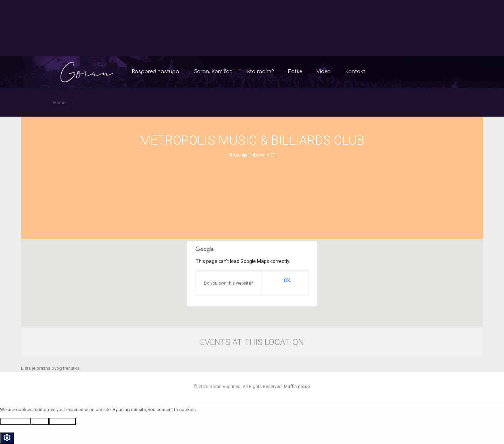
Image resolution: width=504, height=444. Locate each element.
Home (59, 102)
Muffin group (297, 386)
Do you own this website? (228, 283)
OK (287, 280)
